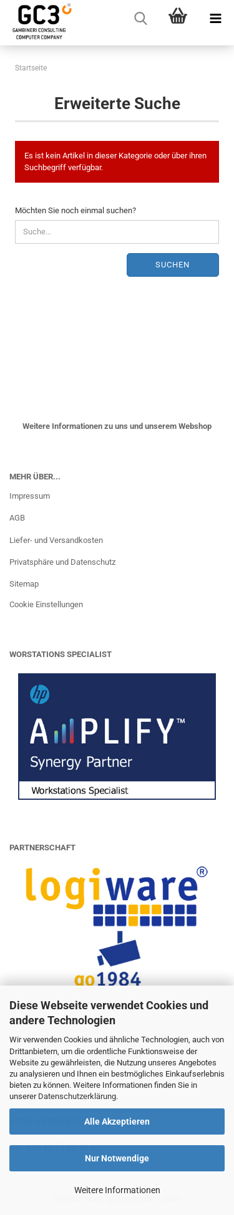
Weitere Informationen (117, 1190)
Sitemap (24, 583)
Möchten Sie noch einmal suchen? (75, 210)
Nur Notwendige (117, 1158)
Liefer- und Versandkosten (56, 540)
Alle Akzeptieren (117, 1121)
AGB (17, 517)
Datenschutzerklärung (77, 1096)
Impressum (29, 496)
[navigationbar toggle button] (215, 18)
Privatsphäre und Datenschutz (62, 562)
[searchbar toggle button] (140, 18)
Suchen (172, 264)
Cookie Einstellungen (46, 604)
